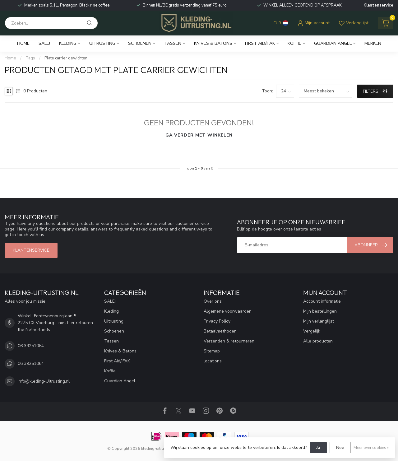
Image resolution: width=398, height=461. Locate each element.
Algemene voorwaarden (228, 311)
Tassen (172, 43)
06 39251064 (31, 346)
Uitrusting (102, 43)
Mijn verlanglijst (318, 321)
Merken (372, 43)
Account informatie (322, 301)
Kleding (67, 43)
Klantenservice (378, 5)
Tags (30, 58)
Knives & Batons (213, 43)
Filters (375, 91)
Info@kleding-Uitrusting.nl (44, 381)
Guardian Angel (333, 43)
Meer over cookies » (371, 447)
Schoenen (139, 43)
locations (213, 361)
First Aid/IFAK (260, 43)
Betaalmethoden (220, 331)
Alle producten (318, 341)
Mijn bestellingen (320, 311)
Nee (340, 447)
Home (23, 43)
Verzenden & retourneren (229, 341)
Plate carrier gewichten (65, 58)
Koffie (294, 43)
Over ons (213, 301)
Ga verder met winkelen (199, 135)
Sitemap (212, 351)
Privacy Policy (217, 321)
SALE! (44, 43)
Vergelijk (311, 331)
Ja (318, 447)
